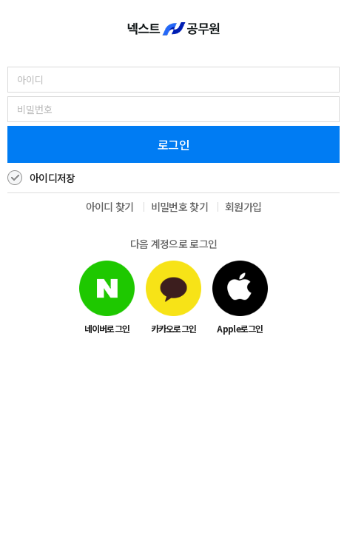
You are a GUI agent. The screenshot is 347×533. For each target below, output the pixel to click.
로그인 (173, 144)
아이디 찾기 (110, 206)
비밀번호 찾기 (179, 206)
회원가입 (243, 206)
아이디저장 (52, 177)
